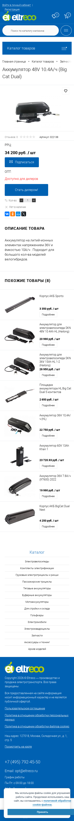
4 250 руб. (48, 520)
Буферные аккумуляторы (37, 595)
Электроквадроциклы (37, 628)
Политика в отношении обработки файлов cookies (37, 726)
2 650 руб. (48, 399)
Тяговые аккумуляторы (37, 588)
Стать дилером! (26, 190)
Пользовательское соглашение (25, 708)
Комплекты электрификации (37, 568)
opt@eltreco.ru (26, 771)
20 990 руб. (49, 339)
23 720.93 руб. (51, 460)
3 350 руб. (48, 308)
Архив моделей (37, 648)
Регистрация (12, 9)
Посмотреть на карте (18, 746)
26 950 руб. (49, 369)
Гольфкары (37, 615)
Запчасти (37, 635)
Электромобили (37, 622)
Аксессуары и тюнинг (37, 642)
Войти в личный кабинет (16, 5)
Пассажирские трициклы (37, 581)
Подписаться (21, 162)
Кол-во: (13, 200)
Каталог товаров (37, 48)
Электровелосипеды (37, 561)
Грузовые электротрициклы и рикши (37, 574)
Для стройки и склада (37, 608)
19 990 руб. (49, 490)
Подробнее (48, 314)
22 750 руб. (49, 430)
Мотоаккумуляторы (37, 601)
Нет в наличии (15, 207)
